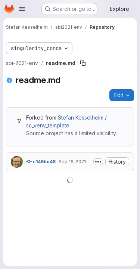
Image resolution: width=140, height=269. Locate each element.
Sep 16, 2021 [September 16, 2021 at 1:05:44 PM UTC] (72, 161)
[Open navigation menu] (22, 9)
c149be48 (41, 161)
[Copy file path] (83, 63)
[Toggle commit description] (98, 161)
